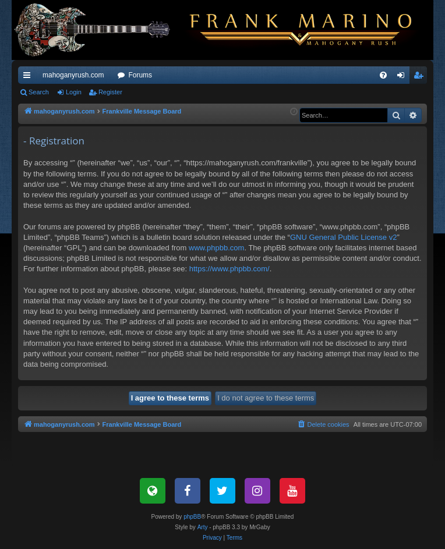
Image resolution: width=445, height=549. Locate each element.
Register (110, 91)
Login (74, 91)
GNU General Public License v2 (343, 237)
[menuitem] (383, 75)
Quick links (29, 77)
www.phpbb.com (216, 247)
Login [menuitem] (403, 77)
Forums (140, 75)
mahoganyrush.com (73, 75)
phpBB (192, 516)
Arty (202, 527)
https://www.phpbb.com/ (229, 268)
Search (39, 91)
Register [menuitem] (421, 77)
